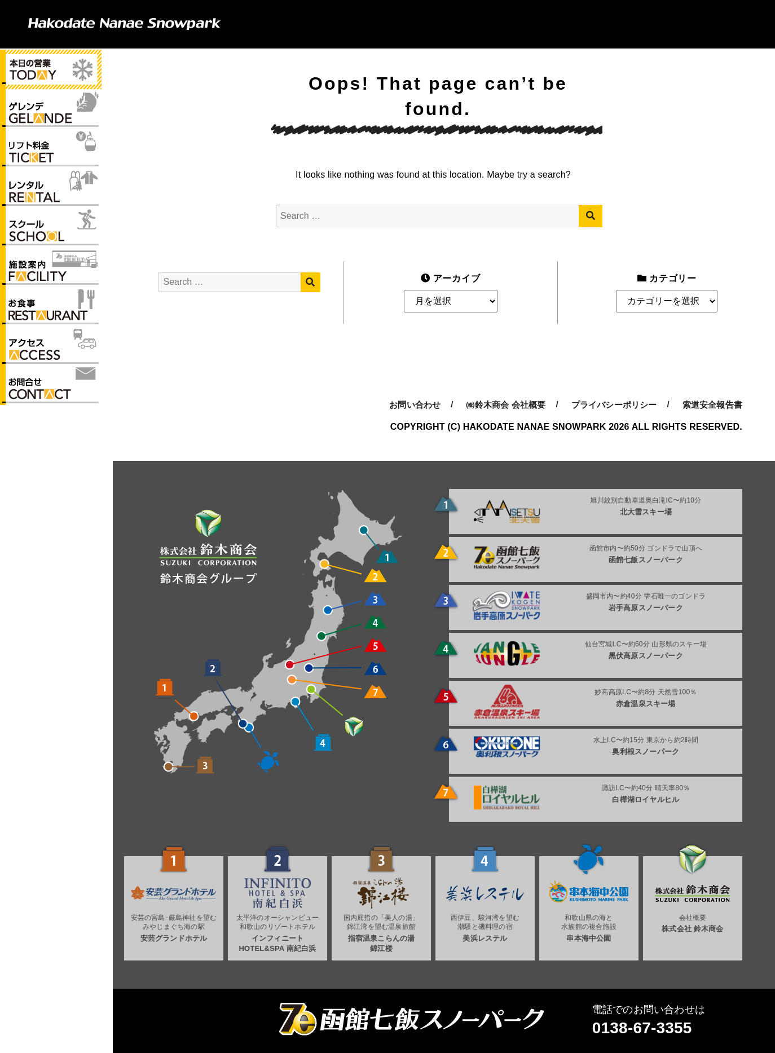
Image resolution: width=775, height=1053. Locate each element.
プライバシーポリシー (614, 404)
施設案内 (51, 269)
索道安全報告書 (712, 404)
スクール (51, 229)
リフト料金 (51, 149)
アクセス (51, 349)
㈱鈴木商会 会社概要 (505, 404)
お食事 (51, 309)
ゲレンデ (51, 109)
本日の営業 (51, 69)
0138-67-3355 (642, 1028)
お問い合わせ (51, 389)
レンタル (51, 189)
